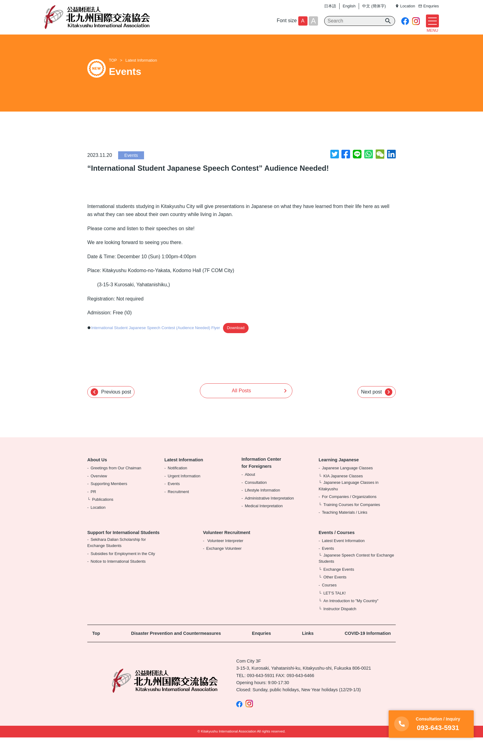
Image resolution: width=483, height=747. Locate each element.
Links (308, 642)
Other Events (334, 586)
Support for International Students (123, 541)
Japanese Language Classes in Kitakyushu (348, 495)
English (349, 6)
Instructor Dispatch (339, 618)
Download (236, 337)
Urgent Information (184, 485)
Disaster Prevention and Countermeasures (176, 642)
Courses (329, 594)
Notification (177, 477)
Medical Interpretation (264, 515)
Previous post (111, 401)
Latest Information (141, 69)
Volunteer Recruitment (226, 541)
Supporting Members (109, 493)
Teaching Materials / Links (344, 522)
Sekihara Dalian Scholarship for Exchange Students (116, 551)
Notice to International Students (118, 571)
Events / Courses (337, 541)
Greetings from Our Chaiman (116, 477)
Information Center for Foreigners (261, 472)
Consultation (256, 491)
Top (96, 642)
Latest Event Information (343, 550)
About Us (97, 469)
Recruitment (178, 501)
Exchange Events (338, 578)
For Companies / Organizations (349, 506)
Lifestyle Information (262, 499)
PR (93, 501)
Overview (99, 485)
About (250, 483)
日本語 (330, 6)
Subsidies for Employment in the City (123, 563)
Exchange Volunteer (224, 558)
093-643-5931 (261, 684)
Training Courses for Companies (351, 514)
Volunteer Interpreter (224, 550)
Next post (376, 401)
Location (98, 516)
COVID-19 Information (368, 642)
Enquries (261, 642)
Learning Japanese (339, 469)
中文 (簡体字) (374, 6)
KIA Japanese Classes (343, 485)
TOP (113, 69)
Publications (102, 509)
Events (131, 164)
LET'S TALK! (334, 602)
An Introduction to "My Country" (350, 610)
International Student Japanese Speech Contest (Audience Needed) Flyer (155, 337)
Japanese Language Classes (347, 477)
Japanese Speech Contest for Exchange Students (356, 567)
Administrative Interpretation (269, 507)
